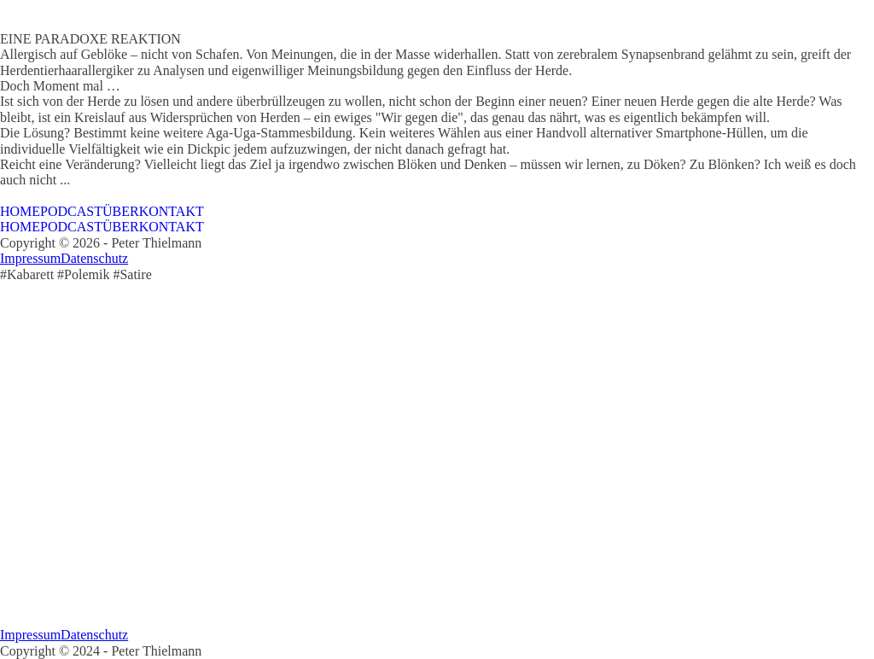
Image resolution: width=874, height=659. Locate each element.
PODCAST (71, 211)
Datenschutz (94, 258)
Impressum (30, 258)
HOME (20, 211)
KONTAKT (171, 211)
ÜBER (120, 211)
